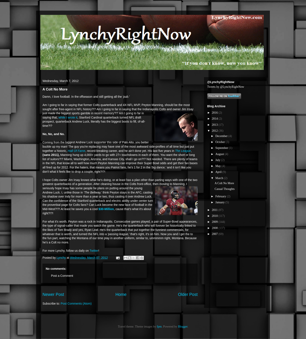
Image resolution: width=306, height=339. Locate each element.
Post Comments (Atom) (76, 303)
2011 (215, 210)
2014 (215, 118)
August (220, 154)
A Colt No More (224, 183)
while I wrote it (68, 117)
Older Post (188, 294)
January (220, 202)
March (219, 178)
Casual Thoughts (225, 189)
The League (183, 151)
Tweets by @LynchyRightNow (225, 86)
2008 (215, 228)
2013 (215, 124)
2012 (215, 130)
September (222, 148)
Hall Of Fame (76, 151)
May (218, 166)
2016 (215, 112)
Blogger (182, 326)
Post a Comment (62, 275)
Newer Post (53, 294)
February (221, 196)
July (218, 160)
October (220, 142)
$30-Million (106, 209)
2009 (215, 221)
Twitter (94, 250)
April (218, 172)
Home (120, 294)
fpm (159, 326)
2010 (215, 216)
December (221, 136)
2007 (215, 234)
